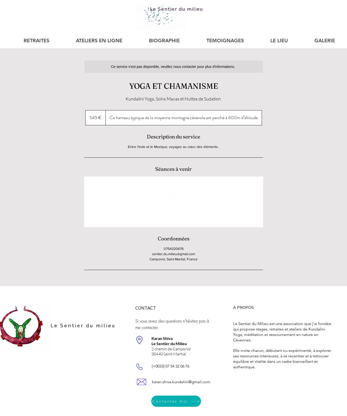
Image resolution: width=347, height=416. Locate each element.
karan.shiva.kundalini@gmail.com (181, 381)
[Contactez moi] (176, 401)
